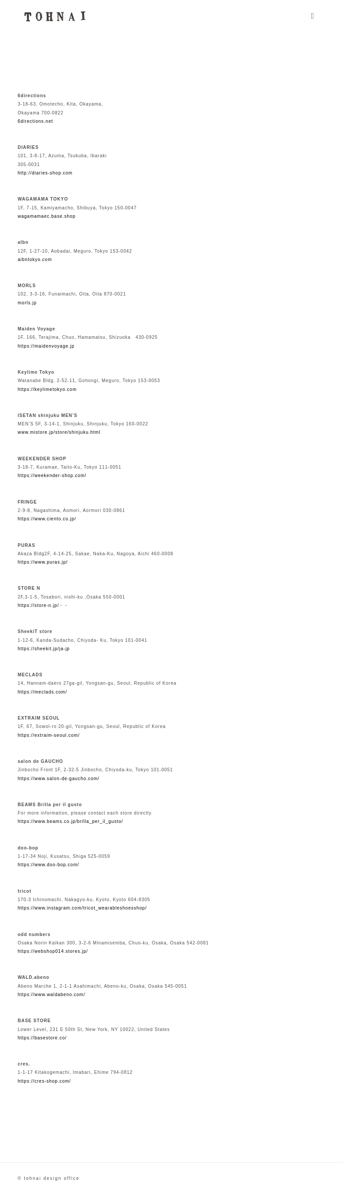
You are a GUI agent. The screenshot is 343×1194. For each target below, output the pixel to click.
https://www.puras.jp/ (43, 562)
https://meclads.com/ (42, 692)
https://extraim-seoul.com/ (49, 735)
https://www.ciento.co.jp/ (47, 518)
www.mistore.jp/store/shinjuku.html (59, 432)
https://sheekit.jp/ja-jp (44, 648)
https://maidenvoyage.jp (46, 346)
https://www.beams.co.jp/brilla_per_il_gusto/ (70, 821)
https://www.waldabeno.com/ (51, 994)
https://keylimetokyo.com (47, 389)
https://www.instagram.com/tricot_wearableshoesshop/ (82, 908)
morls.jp (27, 302)
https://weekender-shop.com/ (52, 475)
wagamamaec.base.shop (47, 216)
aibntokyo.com (35, 259)
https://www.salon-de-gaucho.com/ (58, 778)
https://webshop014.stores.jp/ (53, 951)
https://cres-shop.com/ (44, 1081)
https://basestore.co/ (42, 1037)
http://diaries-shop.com (45, 173)
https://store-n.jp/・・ (43, 605)
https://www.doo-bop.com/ (48, 864)
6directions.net (35, 121)
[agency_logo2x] (53, 10)
